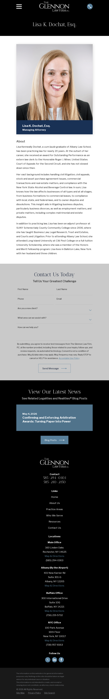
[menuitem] (20, 693)
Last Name (61, 289)
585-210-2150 (54, 482)
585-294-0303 (54, 478)
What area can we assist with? (32, 318)
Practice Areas (54, 509)
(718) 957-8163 (54, 644)
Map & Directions (54, 556)
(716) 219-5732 (54, 615)
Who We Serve (54, 515)
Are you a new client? (28, 308)
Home (54, 497)
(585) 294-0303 (54, 560)
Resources (54, 521)
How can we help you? (28, 327)
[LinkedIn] (54, 659)
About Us (54, 503)
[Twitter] (47, 659)
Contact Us (54, 527)
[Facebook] (61, 659)
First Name (23, 289)
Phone (21, 299)
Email (59, 299)
